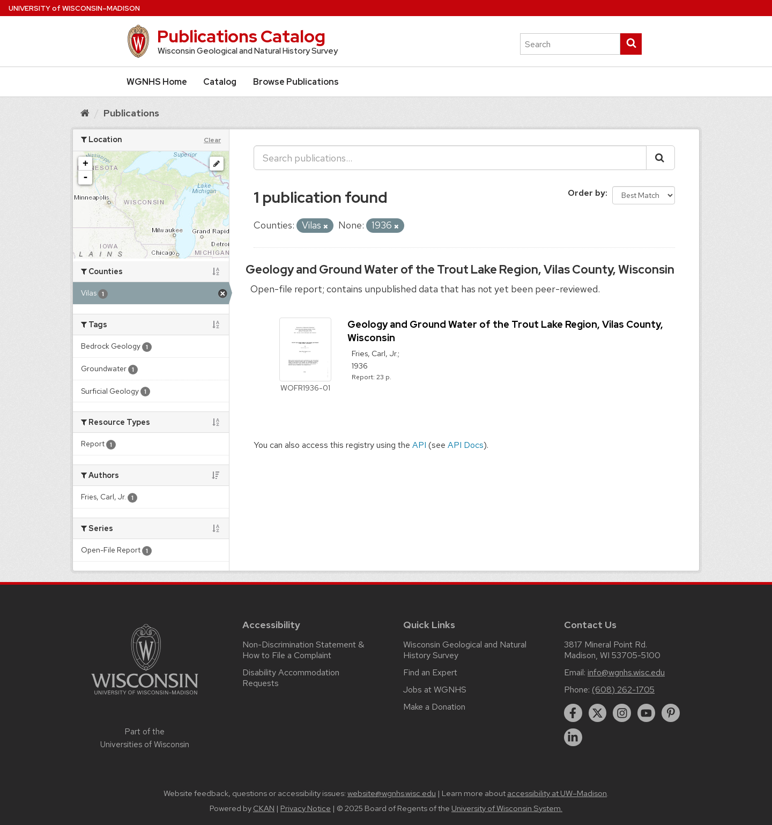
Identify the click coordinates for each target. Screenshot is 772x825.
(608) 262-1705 (623, 689)
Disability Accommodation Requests (290, 678)
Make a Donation (434, 706)
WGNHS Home (157, 81)
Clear (212, 140)
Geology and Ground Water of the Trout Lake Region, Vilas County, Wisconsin (460, 269)
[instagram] (622, 713)
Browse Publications (296, 81)
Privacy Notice (305, 808)
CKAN (263, 808)
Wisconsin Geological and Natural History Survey (464, 650)
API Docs (466, 445)
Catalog (219, 81)
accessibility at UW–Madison (557, 793)
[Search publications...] (450, 157)
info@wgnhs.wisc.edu (626, 672)
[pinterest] (671, 713)
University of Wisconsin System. (506, 808)
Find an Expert (430, 672)
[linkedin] (573, 737)
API (419, 445)
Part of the (144, 738)
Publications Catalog (241, 36)
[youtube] (646, 713)
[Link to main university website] (144, 696)
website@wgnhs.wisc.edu (391, 793)
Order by (586, 192)
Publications (131, 113)
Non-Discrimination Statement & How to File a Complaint (303, 650)
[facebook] (573, 713)
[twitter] (598, 713)
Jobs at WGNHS (434, 689)
